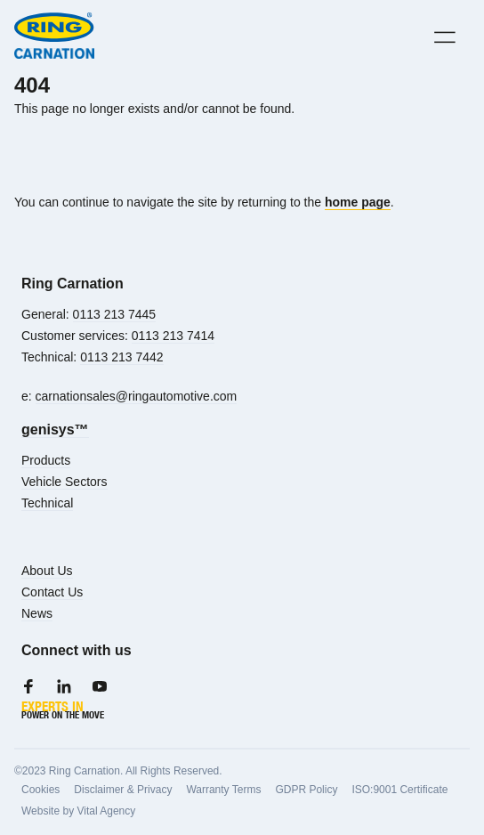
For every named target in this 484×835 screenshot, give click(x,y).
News (36, 613)
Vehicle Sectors (64, 481)
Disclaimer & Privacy (123, 789)
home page (358, 202)
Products (45, 460)
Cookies (40, 789)
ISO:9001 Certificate (399, 789)
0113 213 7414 (173, 335)
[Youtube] (99, 686)
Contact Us (52, 592)
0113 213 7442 (121, 357)
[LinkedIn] (64, 686)
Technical (47, 503)
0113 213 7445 (114, 314)
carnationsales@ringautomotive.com (137, 396)
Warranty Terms (223, 789)
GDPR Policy (306, 789)
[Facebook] (28, 686)
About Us (47, 570)
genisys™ (55, 429)
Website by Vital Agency (78, 811)
